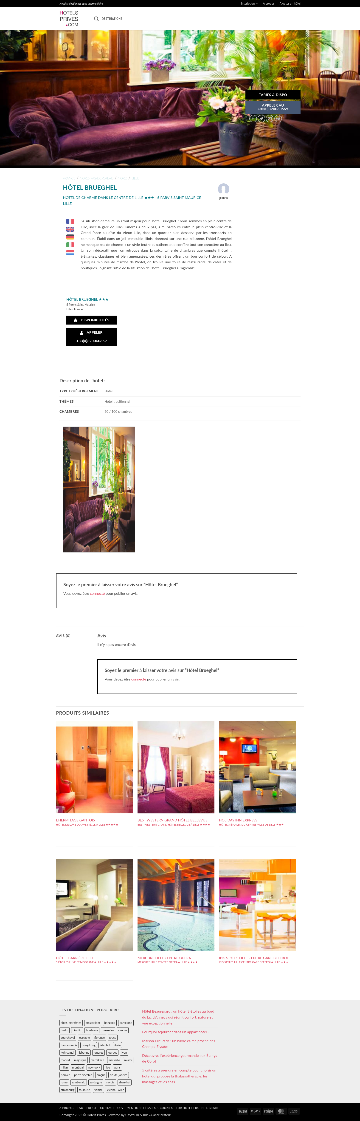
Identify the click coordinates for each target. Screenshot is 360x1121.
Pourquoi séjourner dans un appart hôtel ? (175, 1032)
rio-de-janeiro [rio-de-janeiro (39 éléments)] (118, 1075)
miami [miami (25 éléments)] (128, 1060)
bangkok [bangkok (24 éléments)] (109, 1023)
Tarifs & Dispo (273, 95)
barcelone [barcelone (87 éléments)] (126, 1023)
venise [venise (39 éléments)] (98, 1090)
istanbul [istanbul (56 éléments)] (105, 1045)
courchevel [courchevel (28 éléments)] (68, 1037)
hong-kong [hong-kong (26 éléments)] (89, 1045)
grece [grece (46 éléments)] (112, 1037)
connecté (97, 593)
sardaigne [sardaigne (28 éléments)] (96, 1082)
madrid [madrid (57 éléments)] (65, 1060)
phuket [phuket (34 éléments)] (65, 1075)
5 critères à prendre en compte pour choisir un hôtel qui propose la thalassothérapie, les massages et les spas (179, 1076)
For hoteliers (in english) (197, 1108)
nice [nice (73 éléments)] (107, 1067)
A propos (268, 3)
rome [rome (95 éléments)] (64, 1082)
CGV (120, 1108)
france (69, 178)
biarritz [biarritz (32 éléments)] (77, 1030)
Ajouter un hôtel (290, 3)
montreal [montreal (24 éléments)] (78, 1067)
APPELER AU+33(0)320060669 (273, 107)
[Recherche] (96, 19)
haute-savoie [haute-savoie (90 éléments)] (69, 1045)
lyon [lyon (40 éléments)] (124, 1052)
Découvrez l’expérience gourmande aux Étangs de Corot (179, 1058)
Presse (91, 1108)
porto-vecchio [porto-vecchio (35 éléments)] (83, 1075)
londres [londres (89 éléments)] (98, 1052)
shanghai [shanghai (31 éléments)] (124, 1082)
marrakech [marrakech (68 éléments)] (97, 1060)
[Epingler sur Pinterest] (278, 118)
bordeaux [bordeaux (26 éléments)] (92, 1030)
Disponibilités (91, 320)
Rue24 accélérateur (157, 1115)
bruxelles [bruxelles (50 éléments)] (108, 1030)
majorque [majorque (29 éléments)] (80, 1060)
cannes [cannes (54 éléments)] (122, 1030)
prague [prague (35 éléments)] (101, 1075)
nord (122, 178)
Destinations (112, 18)
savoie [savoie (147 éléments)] (110, 1082)
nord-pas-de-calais (96, 178)
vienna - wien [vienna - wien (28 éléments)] (115, 1090)
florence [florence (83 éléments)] (99, 1037)
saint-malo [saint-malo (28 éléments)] (78, 1082)
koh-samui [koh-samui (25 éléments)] (67, 1052)
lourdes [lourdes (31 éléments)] (112, 1052)
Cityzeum (132, 1115)
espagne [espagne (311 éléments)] (84, 1037)
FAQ (80, 1108)
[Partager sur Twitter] (261, 118)
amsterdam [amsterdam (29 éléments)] (93, 1023)
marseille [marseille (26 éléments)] (114, 1060)
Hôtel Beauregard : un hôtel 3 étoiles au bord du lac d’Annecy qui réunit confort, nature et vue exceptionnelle (178, 1017)
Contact (107, 1108)
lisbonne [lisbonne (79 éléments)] (84, 1052)
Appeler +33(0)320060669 (91, 336)
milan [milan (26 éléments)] (64, 1067)
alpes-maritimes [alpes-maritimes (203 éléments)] (71, 1023)
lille (135, 178)
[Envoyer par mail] (269, 118)
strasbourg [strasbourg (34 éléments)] (67, 1090)
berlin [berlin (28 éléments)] (64, 1030)
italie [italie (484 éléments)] (117, 1045)
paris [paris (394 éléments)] (117, 1067)
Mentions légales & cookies (150, 1108)
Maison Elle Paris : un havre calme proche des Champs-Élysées (178, 1043)
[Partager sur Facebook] (253, 118)
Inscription (249, 3)
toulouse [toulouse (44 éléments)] (84, 1090)
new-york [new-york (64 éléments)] (94, 1067)
